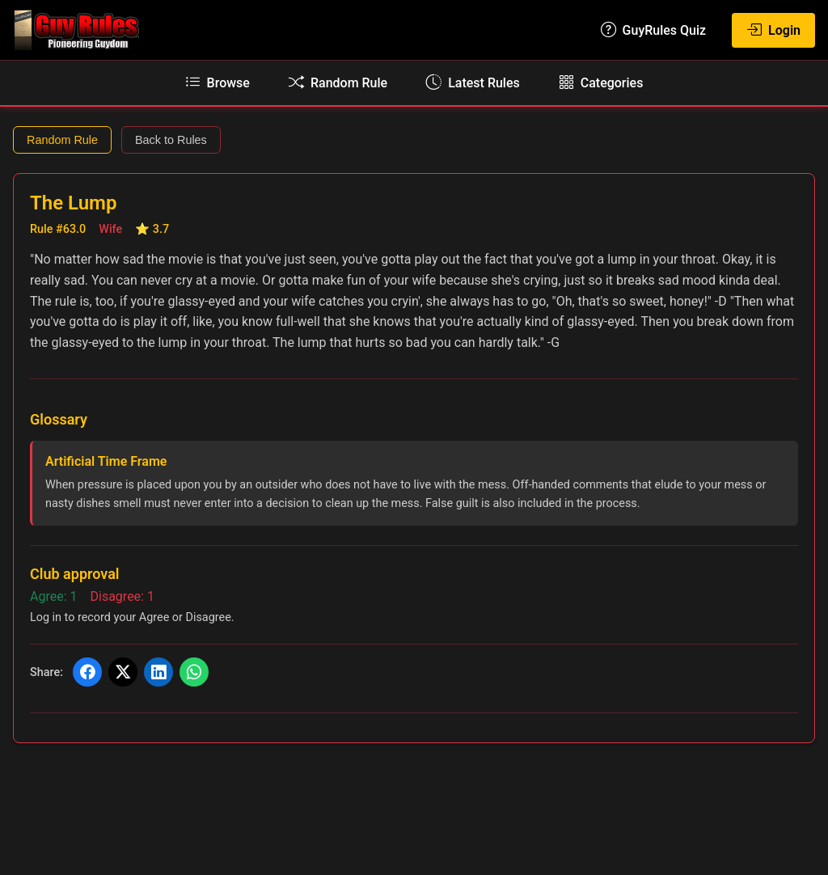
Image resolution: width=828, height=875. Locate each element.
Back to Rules (171, 139)
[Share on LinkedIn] (158, 672)
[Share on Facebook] (87, 672)
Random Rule (62, 139)
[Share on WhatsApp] (194, 672)
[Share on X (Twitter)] (122, 672)
